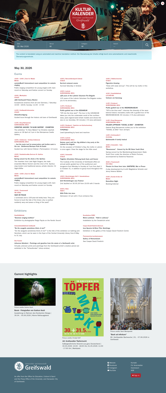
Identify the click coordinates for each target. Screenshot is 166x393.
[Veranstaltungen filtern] (147, 45)
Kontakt (134, 363)
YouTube (112, 370)
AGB (132, 370)
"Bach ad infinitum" (118, 335)
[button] (162, 3)
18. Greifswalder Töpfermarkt (74, 341)
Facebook (112, 365)
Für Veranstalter (137, 365)
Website (112, 363)
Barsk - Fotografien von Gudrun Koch (29, 310)
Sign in (135, 375)
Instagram (112, 368)
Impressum (135, 368)
